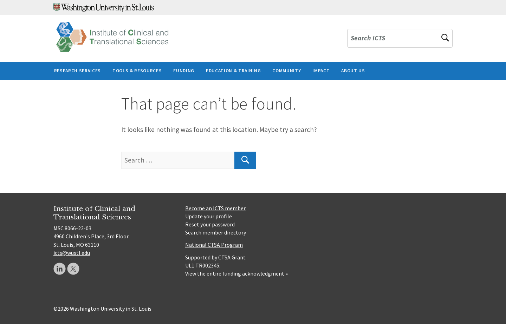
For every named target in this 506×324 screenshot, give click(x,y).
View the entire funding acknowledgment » (236, 273)
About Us (353, 71)
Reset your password (210, 224)
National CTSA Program (214, 244)
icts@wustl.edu (71, 252)
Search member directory (215, 232)
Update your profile (208, 216)
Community (286, 71)
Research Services (77, 71)
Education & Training (233, 71)
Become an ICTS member (215, 208)
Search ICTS (368, 38)
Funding (183, 71)
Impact (321, 71)
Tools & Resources (137, 71)
